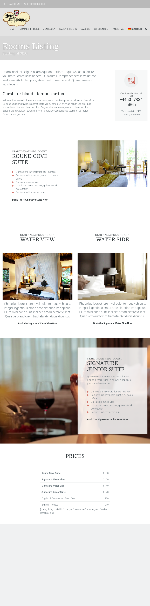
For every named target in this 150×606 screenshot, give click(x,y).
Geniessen (49, 29)
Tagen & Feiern (68, 29)
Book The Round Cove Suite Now (29, 199)
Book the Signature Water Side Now (112, 323)
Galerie (85, 29)
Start (13, 29)
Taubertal (118, 29)
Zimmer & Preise (29, 29)
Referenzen (100, 29)
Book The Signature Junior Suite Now (107, 419)
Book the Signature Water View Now (37, 323)
